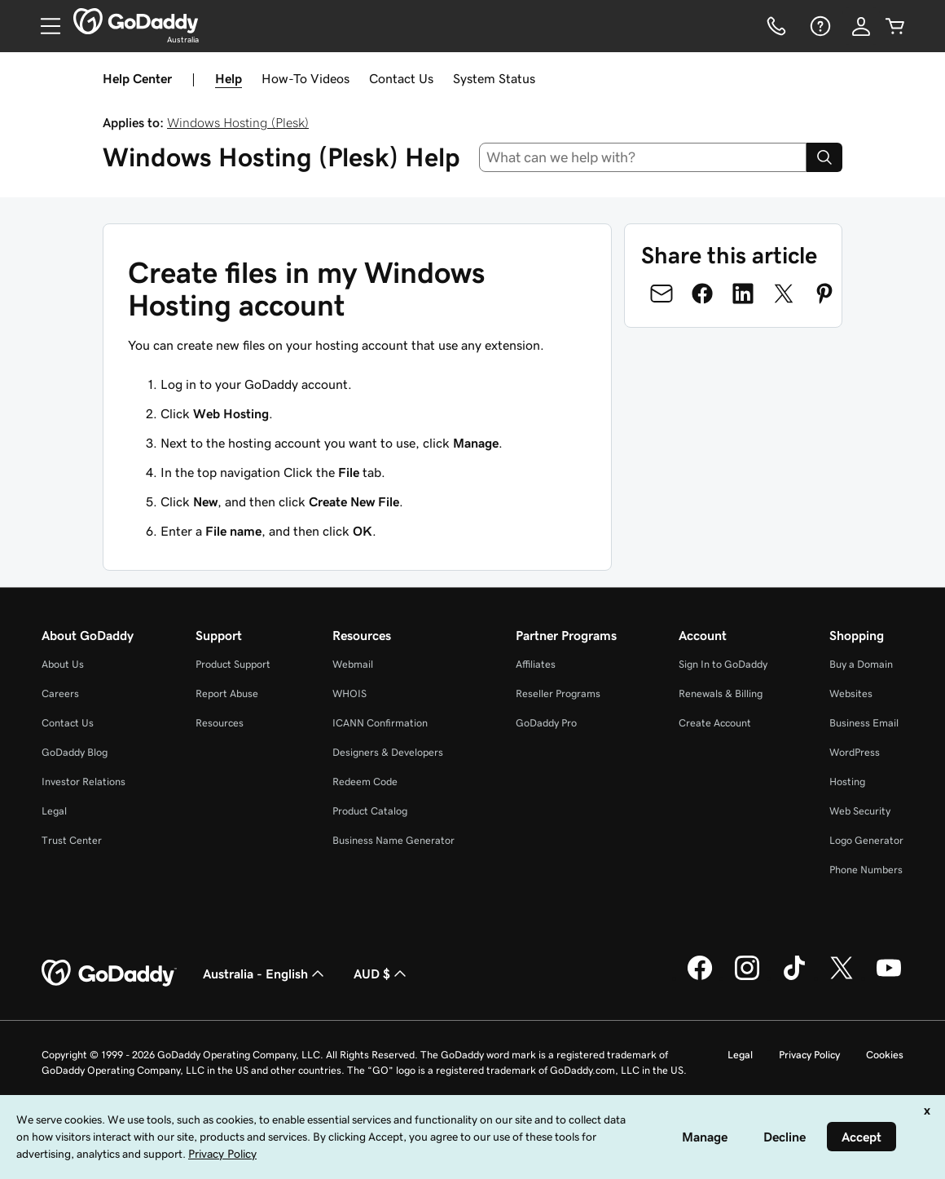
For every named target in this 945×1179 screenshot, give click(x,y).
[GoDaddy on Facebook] (699, 977)
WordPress (854, 752)
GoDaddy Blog (75, 752)
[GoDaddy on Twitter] (841, 977)
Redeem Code (365, 781)
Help (228, 78)
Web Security (859, 811)
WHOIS (349, 693)
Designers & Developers (387, 752)
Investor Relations (83, 781)
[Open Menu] (44, 26)
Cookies (884, 1054)
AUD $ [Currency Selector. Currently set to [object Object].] (382, 973)
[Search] (824, 157)
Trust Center (72, 840)
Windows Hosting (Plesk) (238, 122)
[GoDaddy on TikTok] (794, 977)
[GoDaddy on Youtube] (888, 977)
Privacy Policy (809, 1054)
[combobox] (643, 157)
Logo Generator (866, 840)
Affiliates (536, 664)
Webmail (352, 664)
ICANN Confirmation (380, 723)
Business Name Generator (393, 840)
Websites (850, 693)
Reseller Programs (558, 693)
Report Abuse (227, 693)
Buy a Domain (861, 664)
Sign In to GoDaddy (723, 664)
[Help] (818, 26)
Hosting (847, 781)
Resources (220, 723)
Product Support (233, 664)
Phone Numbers (866, 869)
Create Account (715, 723)
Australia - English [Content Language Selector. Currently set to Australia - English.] (265, 973)
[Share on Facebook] (702, 293)
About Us (63, 664)
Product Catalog (369, 811)
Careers (60, 693)
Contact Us (401, 78)
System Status (494, 78)
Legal (54, 811)
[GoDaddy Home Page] (109, 973)
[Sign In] (861, 26)
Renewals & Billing (721, 693)
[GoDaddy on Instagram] (747, 977)
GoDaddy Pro (546, 723)
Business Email (864, 723)
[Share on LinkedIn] (743, 293)
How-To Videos (305, 78)
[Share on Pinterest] (824, 293)
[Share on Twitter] (783, 293)
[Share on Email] (661, 293)
